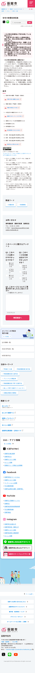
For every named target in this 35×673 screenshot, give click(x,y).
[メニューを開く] (31, 3)
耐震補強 (23, 204)
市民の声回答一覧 (8, 349)
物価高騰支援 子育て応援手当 (13, 383)
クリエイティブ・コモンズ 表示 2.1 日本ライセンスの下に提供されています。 (17, 154)
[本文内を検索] (21, 22)
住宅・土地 (15, 11)
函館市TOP (4, 9)
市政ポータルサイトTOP (16, 9)
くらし (8, 11)
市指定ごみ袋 (8, 369)
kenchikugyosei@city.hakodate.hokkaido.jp (17, 229)
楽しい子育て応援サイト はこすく (14, 388)
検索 (29, 22)
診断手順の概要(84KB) (13, 99)
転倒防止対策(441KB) (13, 144)
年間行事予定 (6, 355)
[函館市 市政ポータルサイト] (9, 3)
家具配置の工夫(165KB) (13, 130)
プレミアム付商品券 (10, 378)
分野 (2, 11)
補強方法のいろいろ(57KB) (14, 116)
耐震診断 (11, 204)
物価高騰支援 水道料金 (11, 374)
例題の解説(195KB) (12, 107)
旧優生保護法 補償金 (10, 393)
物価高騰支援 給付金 (23, 369)
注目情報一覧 (6, 342)
